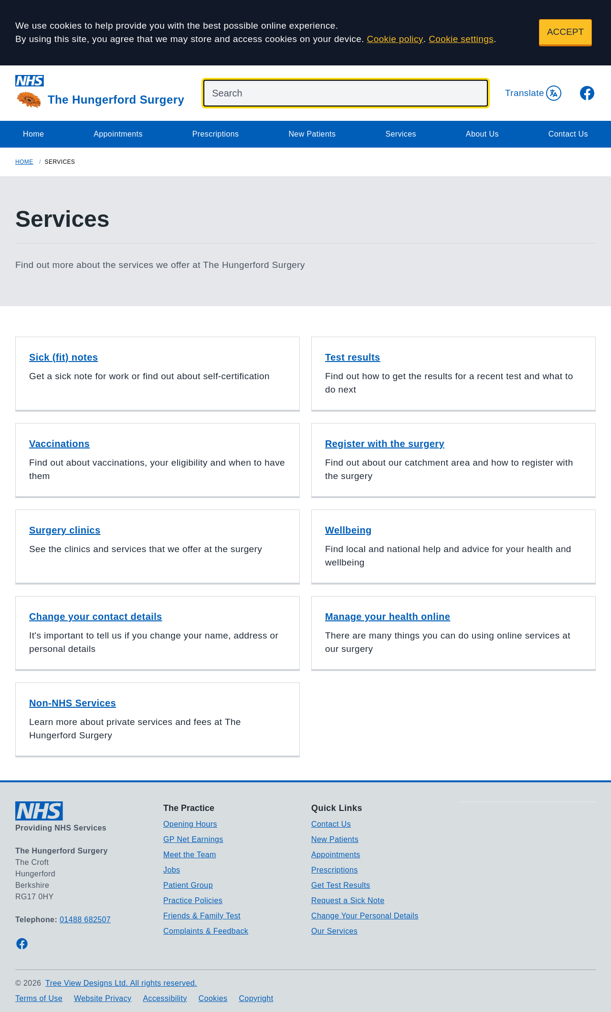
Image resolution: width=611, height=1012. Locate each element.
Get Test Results (340, 885)
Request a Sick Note (347, 900)
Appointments (118, 134)
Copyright (256, 998)
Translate (533, 93)
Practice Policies (192, 900)
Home (33, 134)
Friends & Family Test (202, 916)
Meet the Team (189, 855)
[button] (157, 374)
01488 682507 (85, 920)
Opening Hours (190, 824)
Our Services (334, 931)
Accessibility (165, 998)
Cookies (213, 998)
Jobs (171, 870)
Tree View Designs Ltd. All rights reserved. (121, 983)
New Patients (312, 134)
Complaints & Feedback (205, 931)
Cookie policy (395, 39)
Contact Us (568, 134)
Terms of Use (39, 998)
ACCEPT (565, 32)
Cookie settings (461, 39)
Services (400, 134)
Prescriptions (215, 134)
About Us (482, 134)
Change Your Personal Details (365, 916)
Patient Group (188, 885)
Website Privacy (102, 998)
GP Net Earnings (193, 839)
